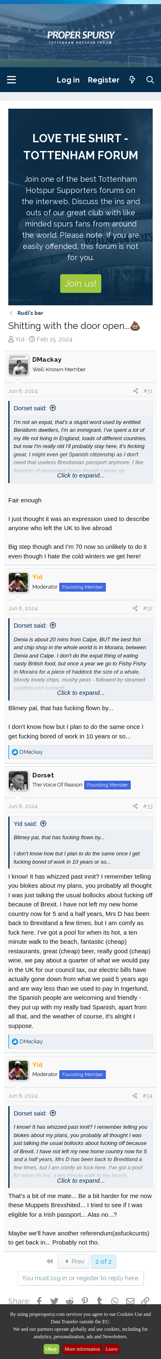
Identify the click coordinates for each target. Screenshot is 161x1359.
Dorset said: (30, 408)
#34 (148, 1096)
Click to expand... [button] (81, 475)
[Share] (135, 391)
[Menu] (11, 79)
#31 (148, 391)
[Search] (150, 79)
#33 (148, 806)
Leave (111, 1349)
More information (82, 1349)
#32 (148, 608)
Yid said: (25, 823)
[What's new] (132, 79)
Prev (73, 1261)
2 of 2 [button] (103, 1261)
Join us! (81, 283)
